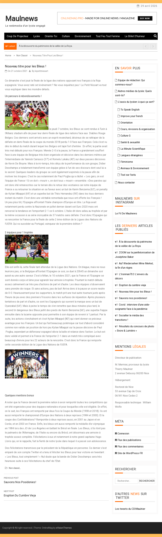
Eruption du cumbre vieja (132, 285)
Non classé (14, 468)
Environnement (83, 36)
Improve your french (132, 116)
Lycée (36, 36)
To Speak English (130, 109)
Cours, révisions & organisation (138, 129)
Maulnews (21, 18)
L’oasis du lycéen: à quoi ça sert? (136, 101)
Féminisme (127, 161)
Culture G (126, 135)
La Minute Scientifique (133, 148)
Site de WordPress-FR (130, 453)
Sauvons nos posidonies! (133, 298)
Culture (66, 36)
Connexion (123, 433)
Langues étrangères (132, 155)
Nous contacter (126, 182)
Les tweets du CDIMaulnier (130, 508)
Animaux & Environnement (135, 168)
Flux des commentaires (130, 446)
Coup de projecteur (17, 36)
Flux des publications (129, 440)
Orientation (127, 122)
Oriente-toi (51, 36)
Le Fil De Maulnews (126, 213)
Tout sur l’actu (128, 174)
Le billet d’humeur (135, 36)
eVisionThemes (64, 528)
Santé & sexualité (130, 142)
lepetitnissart (41, 71)
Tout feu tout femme (108, 36)
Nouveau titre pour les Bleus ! (135, 291)
